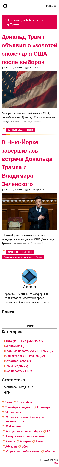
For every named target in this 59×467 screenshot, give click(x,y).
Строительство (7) (18, 361)
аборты (50, 451)
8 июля (10, 441)
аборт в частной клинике (22, 451)
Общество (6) (14, 356)
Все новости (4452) (18, 371)
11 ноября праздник (18, 407)
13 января (43, 407)
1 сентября (24, 402)
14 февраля (13, 412)
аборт (26, 446)
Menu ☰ (51, 5)
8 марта (25, 441)
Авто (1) (10, 341)
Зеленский (13, 252)
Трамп (30, 130)
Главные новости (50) (20, 351)
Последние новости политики (18, 257)
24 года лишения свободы (23, 431)
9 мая (39, 441)
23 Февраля (13, 426)
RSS (56, 463)
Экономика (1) (14, 346)
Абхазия (11, 446)
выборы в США (15, 130)
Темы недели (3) (16, 366)
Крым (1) (47, 351)
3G (49, 431)
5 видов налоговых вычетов (25, 436)
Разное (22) (37, 356)
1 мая (8, 402)
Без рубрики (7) (32, 341)
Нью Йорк (26, 252)
